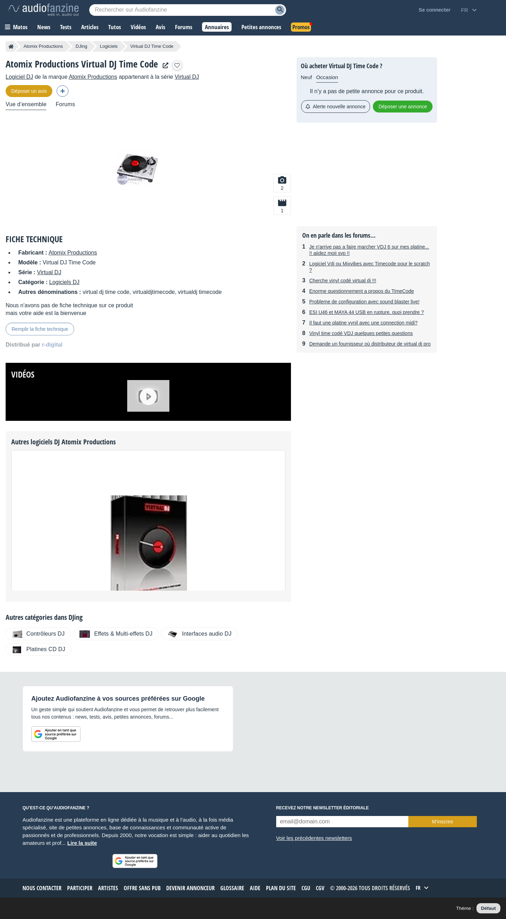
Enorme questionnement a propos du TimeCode (361, 291)
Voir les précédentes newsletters (314, 838)
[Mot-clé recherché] (187, 10)
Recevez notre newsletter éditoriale (322, 807)
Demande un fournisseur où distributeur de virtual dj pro (370, 344)
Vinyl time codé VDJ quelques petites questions (361, 333)
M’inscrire (442, 821)
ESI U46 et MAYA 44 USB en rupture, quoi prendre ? (366, 312)
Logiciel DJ (19, 77)
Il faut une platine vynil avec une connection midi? (363, 323)
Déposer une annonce (402, 106)
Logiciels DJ (64, 282)
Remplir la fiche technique (40, 329)
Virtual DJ (187, 77)
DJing (81, 46)
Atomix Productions (43, 46)
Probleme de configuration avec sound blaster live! (364, 301)
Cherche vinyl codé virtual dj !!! (342, 280)
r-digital (52, 345)
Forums (65, 104)
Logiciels (109, 46)
